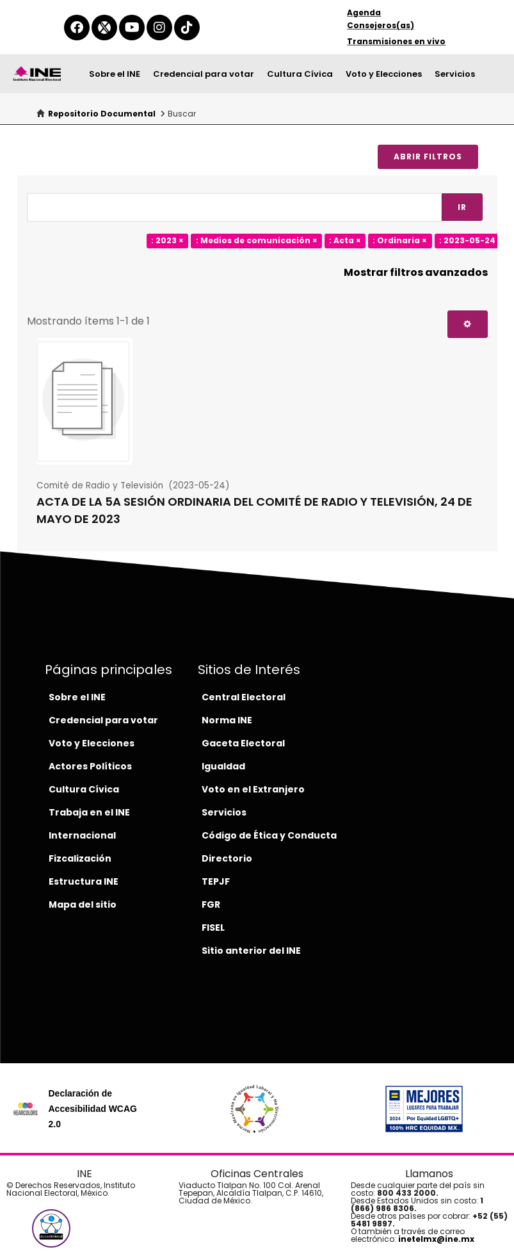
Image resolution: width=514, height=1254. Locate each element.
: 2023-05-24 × (470, 240)
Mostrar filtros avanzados (416, 272)
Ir (462, 207)
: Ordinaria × (400, 240)
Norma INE (227, 720)
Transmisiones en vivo (396, 41)
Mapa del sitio (82, 904)
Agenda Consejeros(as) (380, 19)
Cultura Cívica (300, 74)
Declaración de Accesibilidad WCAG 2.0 (92, 1108)
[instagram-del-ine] (159, 27)
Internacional (82, 835)
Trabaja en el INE (89, 812)
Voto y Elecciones (384, 74)
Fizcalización (80, 858)
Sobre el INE (114, 74)
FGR (211, 904)
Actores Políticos (90, 766)
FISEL (213, 927)
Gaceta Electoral (243, 743)
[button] (51, 1228)
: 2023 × (167, 240)
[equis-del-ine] (104, 27)
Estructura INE (83, 881)
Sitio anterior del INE (251, 950)
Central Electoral (243, 697)
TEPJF (216, 881)
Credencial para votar (203, 74)
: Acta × (345, 240)
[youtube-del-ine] (132, 27)
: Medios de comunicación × (256, 240)
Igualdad (223, 766)
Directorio (227, 858)
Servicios (455, 74)
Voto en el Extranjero (253, 789)
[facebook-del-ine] (77, 27)
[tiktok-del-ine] (187, 27)
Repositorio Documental (102, 113)
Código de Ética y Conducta (269, 835)
